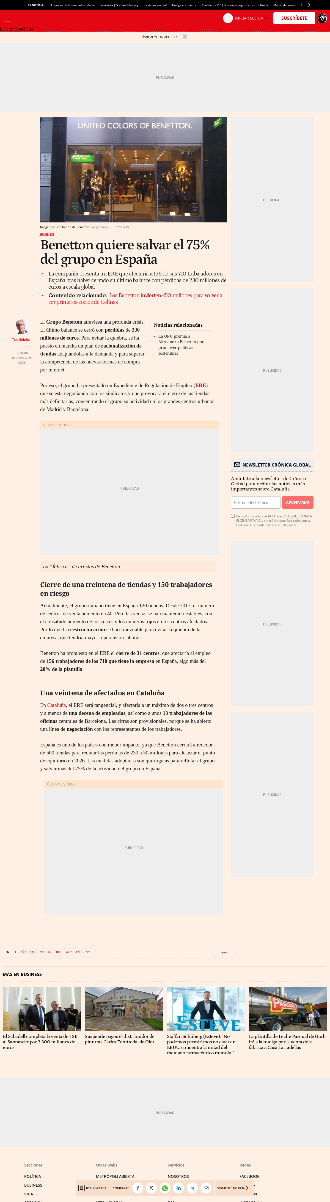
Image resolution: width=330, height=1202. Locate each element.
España (20, 952)
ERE (200, 385)
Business (47, 234)
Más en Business (22, 974)
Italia (68, 952)
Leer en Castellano (16, 29)
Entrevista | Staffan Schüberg (119, 5)
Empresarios (40, 952)
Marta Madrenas (285, 5)
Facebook (250, 1176)
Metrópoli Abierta (115, 1176)
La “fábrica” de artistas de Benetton (81, 566)
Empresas (83, 952)
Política (32, 1176)
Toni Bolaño (21, 339)
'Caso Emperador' (155, 5)
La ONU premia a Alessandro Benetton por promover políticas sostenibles (181, 344)
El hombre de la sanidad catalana (72, 5)
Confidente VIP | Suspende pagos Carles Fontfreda (235, 5)
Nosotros (178, 1176)
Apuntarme (297, 502)
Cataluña (56, 705)
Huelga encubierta (184, 5)
